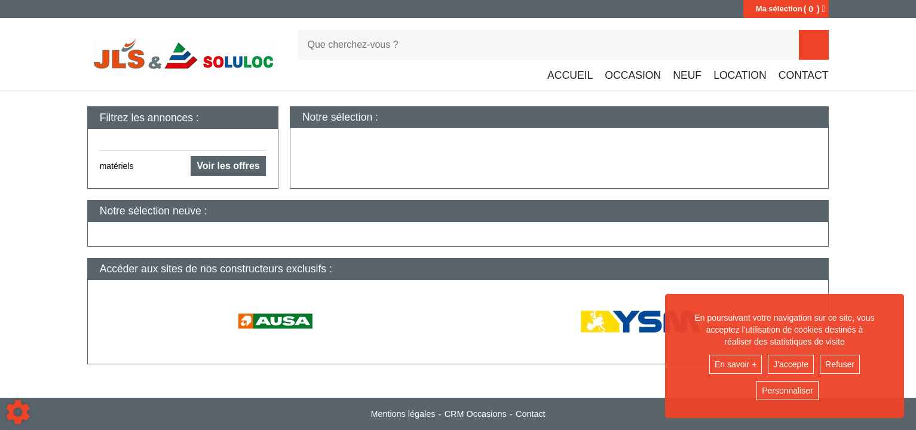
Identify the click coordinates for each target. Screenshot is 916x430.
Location (740, 75)
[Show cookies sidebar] (18, 412)
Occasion (633, 75)
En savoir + (735, 364)
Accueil (570, 75)
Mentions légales (402, 414)
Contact (804, 75)
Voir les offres (228, 166)
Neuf (687, 75)
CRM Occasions (476, 414)
